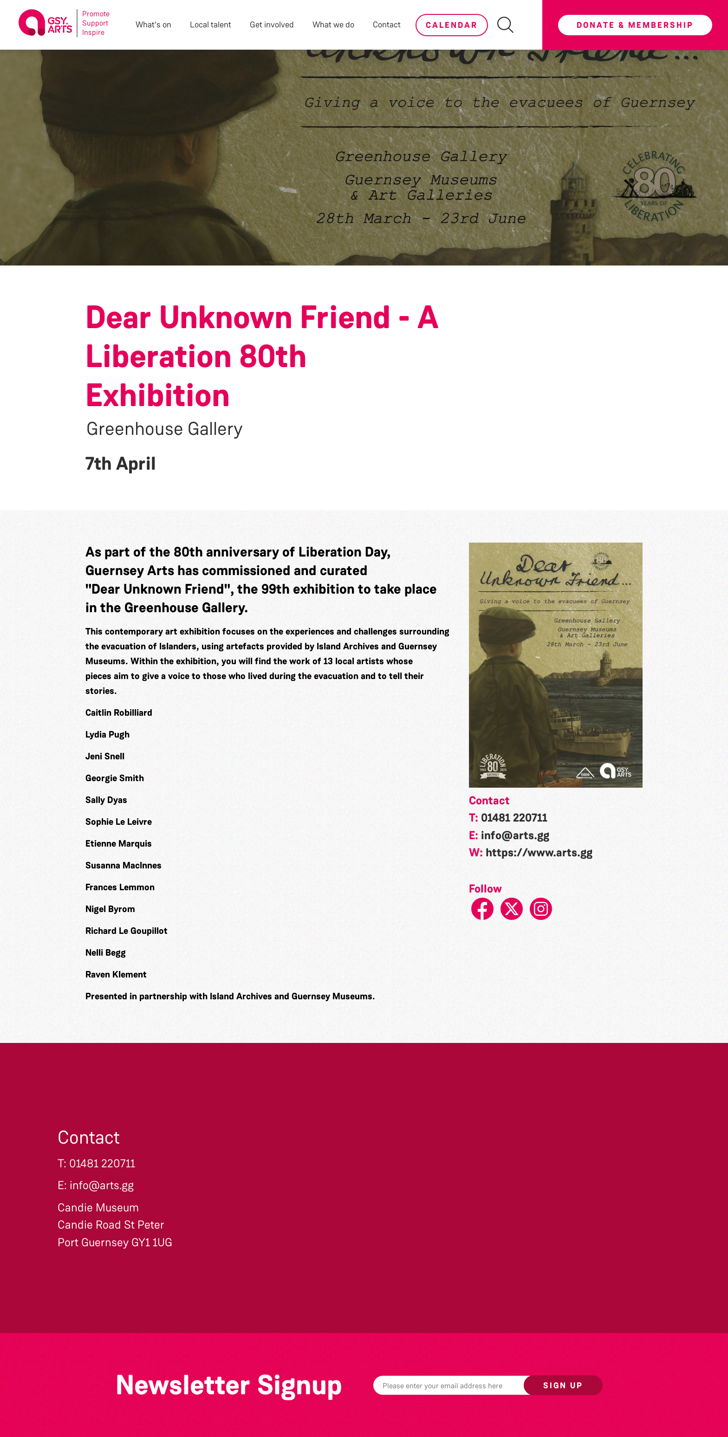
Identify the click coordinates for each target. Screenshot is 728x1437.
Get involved (272, 24)
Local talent (210, 24)
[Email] (462, 1385)
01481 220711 (514, 817)
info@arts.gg (515, 835)
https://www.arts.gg (539, 852)
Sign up (563, 1385)
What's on (153, 24)
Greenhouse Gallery (164, 429)
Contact (387, 24)
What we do (333, 24)
